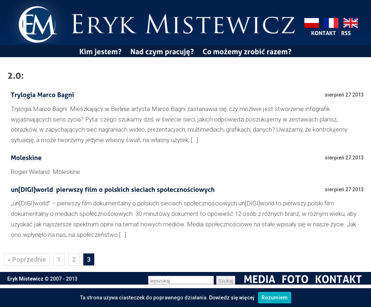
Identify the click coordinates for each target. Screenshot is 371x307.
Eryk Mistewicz (25, 279)
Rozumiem (275, 297)
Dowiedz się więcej (231, 297)
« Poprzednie (27, 259)
